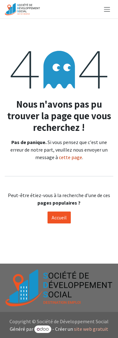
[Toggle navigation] (107, 9)
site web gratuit (91, 329)
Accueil (59, 217)
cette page (70, 157)
